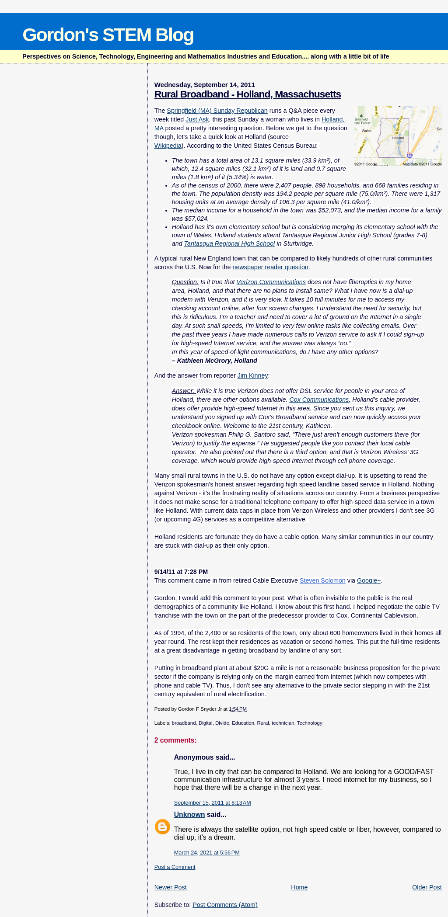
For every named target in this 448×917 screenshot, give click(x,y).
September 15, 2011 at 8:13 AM (212, 803)
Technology (309, 723)
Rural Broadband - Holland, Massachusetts (247, 94)
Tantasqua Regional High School (229, 243)
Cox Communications (319, 399)
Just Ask (197, 119)
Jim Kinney (253, 375)
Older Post (427, 887)
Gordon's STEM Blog (107, 34)
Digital (206, 723)
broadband (184, 723)
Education (243, 723)
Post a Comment (175, 867)
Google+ (369, 580)
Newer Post (170, 887)
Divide (222, 723)
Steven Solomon (323, 580)
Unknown (189, 814)
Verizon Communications (271, 281)
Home (299, 887)
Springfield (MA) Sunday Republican (217, 110)
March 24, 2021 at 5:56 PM (207, 853)
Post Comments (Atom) (225, 904)
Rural (263, 723)
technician (283, 723)
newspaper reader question (270, 267)
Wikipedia (168, 145)
